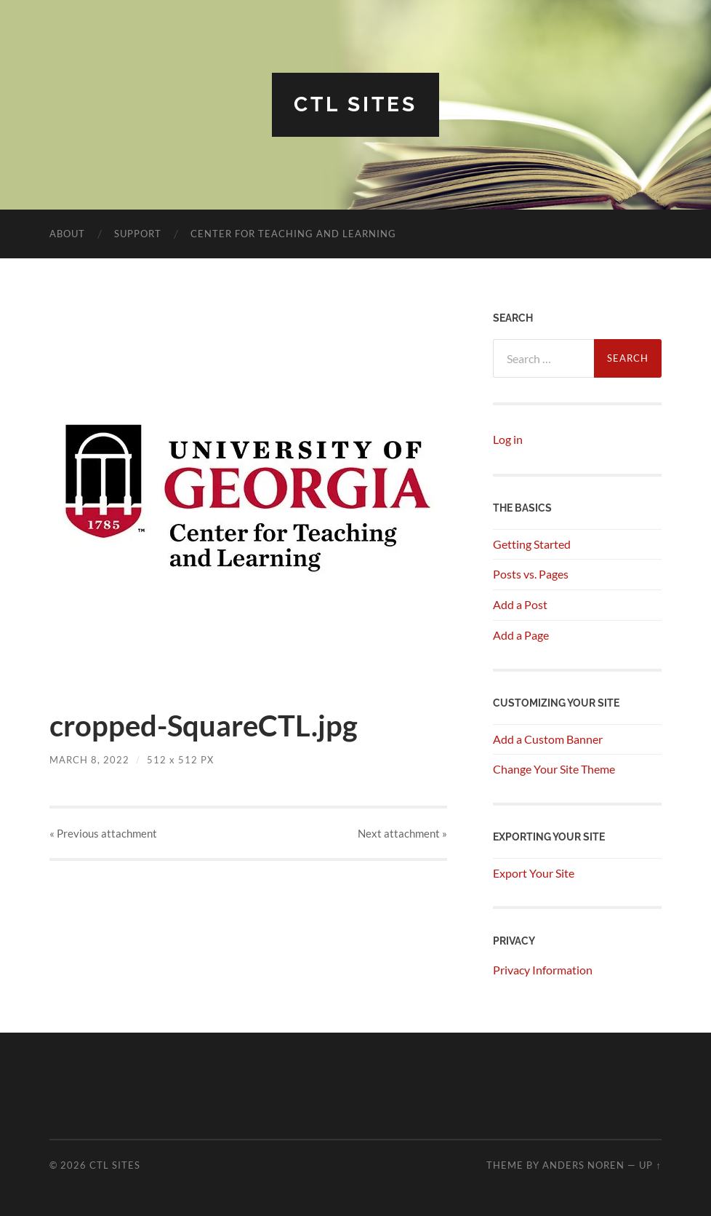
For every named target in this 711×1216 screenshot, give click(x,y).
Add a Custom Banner (548, 739)
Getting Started (532, 544)
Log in (508, 439)
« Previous (103, 833)
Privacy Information (542, 970)
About (67, 233)
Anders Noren (583, 1165)
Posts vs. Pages (531, 574)
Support (137, 233)
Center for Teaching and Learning (293, 233)
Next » (402, 833)
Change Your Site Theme (554, 769)
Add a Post (520, 604)
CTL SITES (355, 104)
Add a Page (521, 635)
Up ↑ (650, 1165)
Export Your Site (533, 873)
